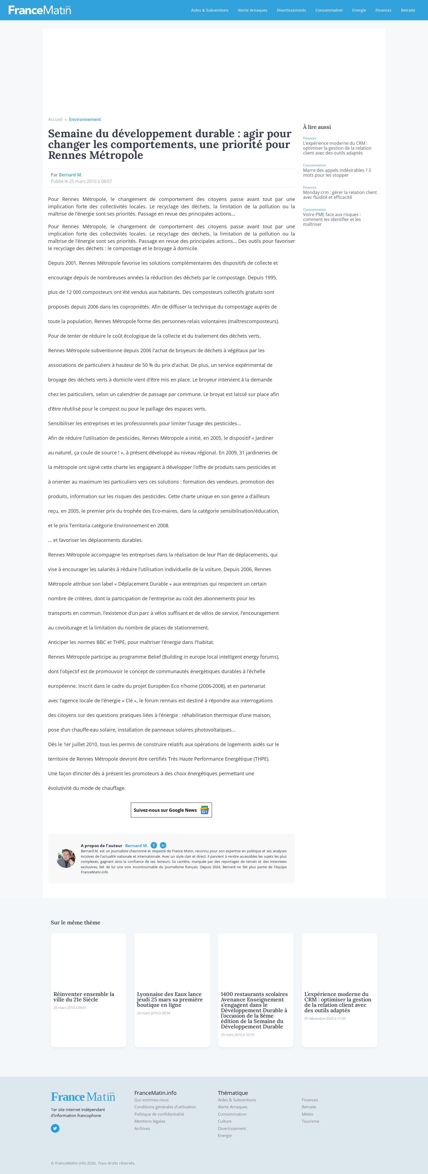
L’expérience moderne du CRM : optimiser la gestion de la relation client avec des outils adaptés (337, 148)
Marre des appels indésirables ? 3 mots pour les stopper (337, 172)
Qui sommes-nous (151, 1099)
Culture (224, 1121)
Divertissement (232, 1128)
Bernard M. (70, 175)
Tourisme (310, 1121)
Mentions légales (149, 1121)
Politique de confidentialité (159, 1114)
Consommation (329, 10)
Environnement (85, 119)
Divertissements (291, 10)
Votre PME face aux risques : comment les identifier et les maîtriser (332, 219)
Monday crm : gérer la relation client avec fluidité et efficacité (340, 194)
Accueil (55, 119)
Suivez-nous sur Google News (171, 810)
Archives (142, 1128)
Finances (383, 10)
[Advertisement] (214, 75)
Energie (359, 10)
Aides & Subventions (209, 10)
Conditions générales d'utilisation (165, 1106)
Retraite (408, 10)
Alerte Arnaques (252, 10)
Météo (307, 1114)
